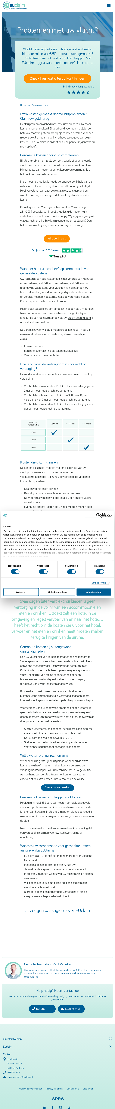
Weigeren (21, 592)
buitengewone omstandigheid (38, 656)
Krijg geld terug (56, 238)
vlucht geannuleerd (79, 313)
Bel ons (38, 1004)
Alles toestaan (94, 592)
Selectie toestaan (57, 592)
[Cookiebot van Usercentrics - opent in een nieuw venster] (98, 515)
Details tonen (98, 582)
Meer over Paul (31, 972)
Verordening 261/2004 (68, 278)
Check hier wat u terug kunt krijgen (57, 79)
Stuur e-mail (70, 1004)
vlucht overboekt (37, 317)
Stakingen (30, 737)
